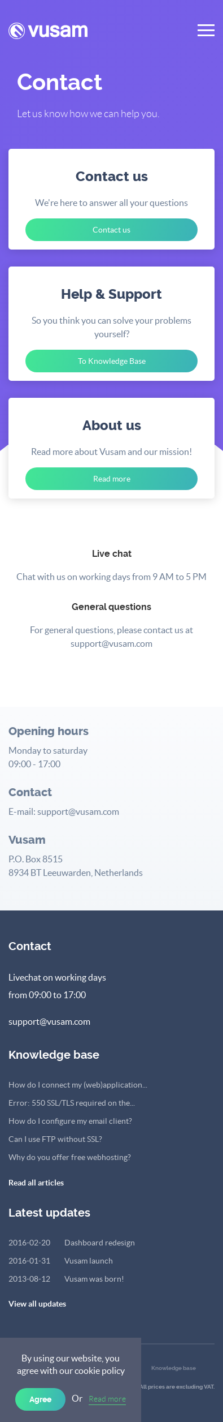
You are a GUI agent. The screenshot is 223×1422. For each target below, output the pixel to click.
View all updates (37, 1303)
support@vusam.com (49, 1021)
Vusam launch (60, 1260)
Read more (107, 1398)
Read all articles (36, 1182)
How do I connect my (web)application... (77, 1084)
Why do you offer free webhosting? (69, 1157)
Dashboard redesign (71, 1242)
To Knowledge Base (112, 361)
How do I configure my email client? (70, 1120)
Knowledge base (173, 1368)
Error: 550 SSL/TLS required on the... (71, 1102)
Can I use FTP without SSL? (55, 1139)
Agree (40, 1399)
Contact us (111, 229)
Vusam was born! (66, 1278)
